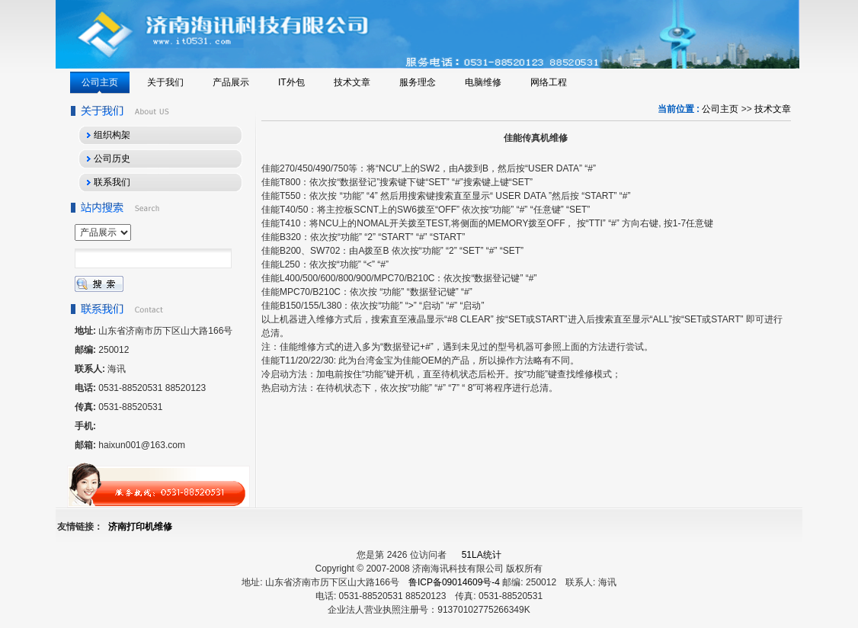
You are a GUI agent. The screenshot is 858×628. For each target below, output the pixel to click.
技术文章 (772, 109)
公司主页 (720, 109)
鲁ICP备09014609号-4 (454, 582)
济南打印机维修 (140, 526)
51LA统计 (481, 555)
